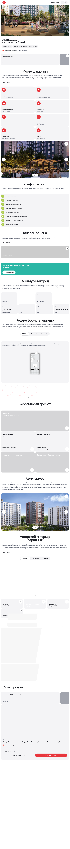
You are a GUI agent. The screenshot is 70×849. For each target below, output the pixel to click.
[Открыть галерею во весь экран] (66, 144)
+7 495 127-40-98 (54, 2)
